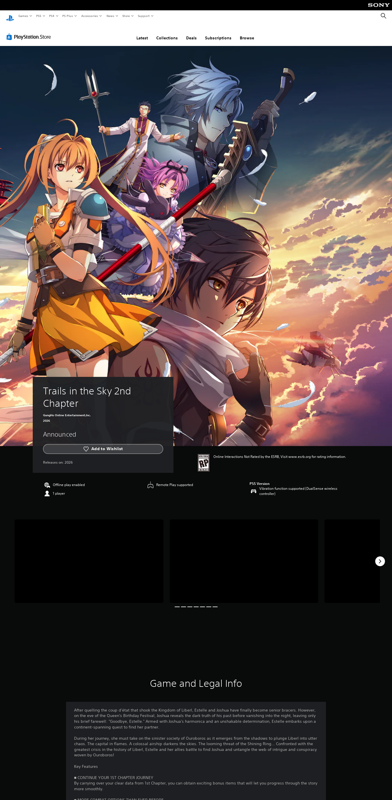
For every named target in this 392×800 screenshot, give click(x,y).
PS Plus (67, 16)
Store (126, 16)
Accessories (89, 16)
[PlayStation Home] (10, 16)
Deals (191, 32)
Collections (167, 32)
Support (143, 16)
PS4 (52, 16)
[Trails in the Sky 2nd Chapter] (89, 555)
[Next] (380, 556)
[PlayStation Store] (30, 31)
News (110, 16)
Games (23, 16)
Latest (142, 32)
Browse (247, 32)
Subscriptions (218, 32)
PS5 (38, 16)
